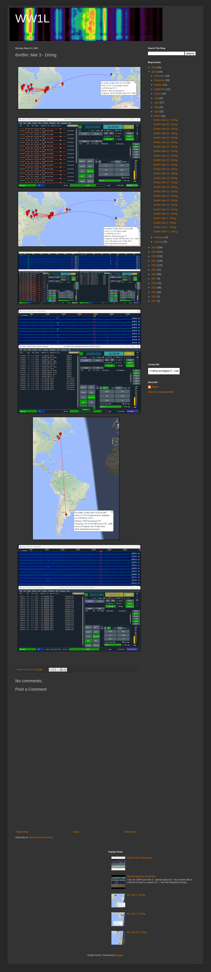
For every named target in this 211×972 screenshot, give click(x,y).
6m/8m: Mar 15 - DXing (165, 191)
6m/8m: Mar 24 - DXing (165, 151)
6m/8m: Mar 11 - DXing (165, 209)
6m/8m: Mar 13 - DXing (165, 200)
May (156, 107)
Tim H (155, 387)
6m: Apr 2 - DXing (136, 913)
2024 (154, 247)
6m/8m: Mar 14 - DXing (165, 196)
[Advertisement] (76, 802)
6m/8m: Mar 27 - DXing (165, 137)
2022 (154, 256)
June (157, 102)
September (160, 89)
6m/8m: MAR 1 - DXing (165, 231)
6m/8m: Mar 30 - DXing (165, 124)
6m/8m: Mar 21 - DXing (165, 164)
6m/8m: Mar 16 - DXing (165, 187)
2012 (154, 301)
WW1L (32, 18)
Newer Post (22, 832)
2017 (154, 278)
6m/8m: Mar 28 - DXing (165, 133)
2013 (154, 296)
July (156, 98)
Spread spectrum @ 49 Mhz (141, 876)
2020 (154, 265)
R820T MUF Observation (139, 858)
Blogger (119, 955)
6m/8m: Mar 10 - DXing (165, 214)
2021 (154, 261)
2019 (154, 270)
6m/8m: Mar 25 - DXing (165, 146)
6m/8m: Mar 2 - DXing (165, 227)
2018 (154, 274)
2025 (154, 72)
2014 (154, 292)
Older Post (130, 832)
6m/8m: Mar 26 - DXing (165, 142)
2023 (154, 252)
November (160, 80)
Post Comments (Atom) (41, 837)
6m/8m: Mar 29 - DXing (165, 128)
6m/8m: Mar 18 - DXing (165, 178)
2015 (154, 287)
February (159, 237)
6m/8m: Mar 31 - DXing (165, 120)
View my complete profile (160, 392)
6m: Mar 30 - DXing (137, 932)
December (160, 76)
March (157, 116)
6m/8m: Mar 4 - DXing (165, 218)
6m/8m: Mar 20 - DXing (165, 169)
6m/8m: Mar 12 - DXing (165, 205)
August (158, 93)
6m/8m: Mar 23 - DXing (165, 155)
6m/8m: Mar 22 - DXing (165, 160)
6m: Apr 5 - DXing (136, 895)
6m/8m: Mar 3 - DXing (165, 222)
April (156, 111)
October (158, 85)
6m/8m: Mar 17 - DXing (165, 182)
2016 (154, 283)
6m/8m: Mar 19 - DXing (165, 173)
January (158, 241)
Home (76, 832)
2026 (154, 67)
